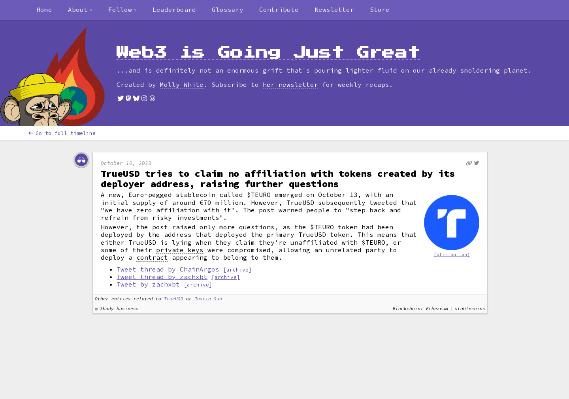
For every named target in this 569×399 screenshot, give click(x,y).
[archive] (237, 269)
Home (44, 9)
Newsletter (334, 9)
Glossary (227, 9)
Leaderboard (174, 9)
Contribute (279, 9)
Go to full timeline (62, 133)
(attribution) (452, 254)
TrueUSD (173, 299)
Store (380, 9)
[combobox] (80, 10)
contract (152, 257)
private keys (179, 250)
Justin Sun (208, 299)
